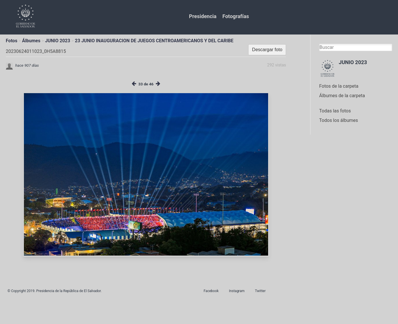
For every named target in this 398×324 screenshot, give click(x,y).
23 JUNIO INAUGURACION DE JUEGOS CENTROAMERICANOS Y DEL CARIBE (154, 40)
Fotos (11, 40)
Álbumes (31, 40)
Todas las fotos (335, 111)
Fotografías (235, 16)
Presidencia (202, 16)
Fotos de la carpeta (338, 86)
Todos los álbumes (338, 120)
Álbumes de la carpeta (342, 95)
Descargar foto (267, 49)
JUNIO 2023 (57, 40)
